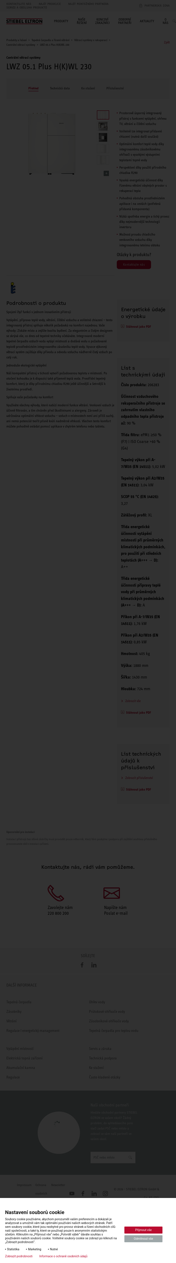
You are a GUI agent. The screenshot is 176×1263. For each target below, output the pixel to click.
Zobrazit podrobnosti (19, 1256)
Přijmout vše (143, 1230)
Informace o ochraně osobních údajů (63, 1256)
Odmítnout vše (143, 1238)
